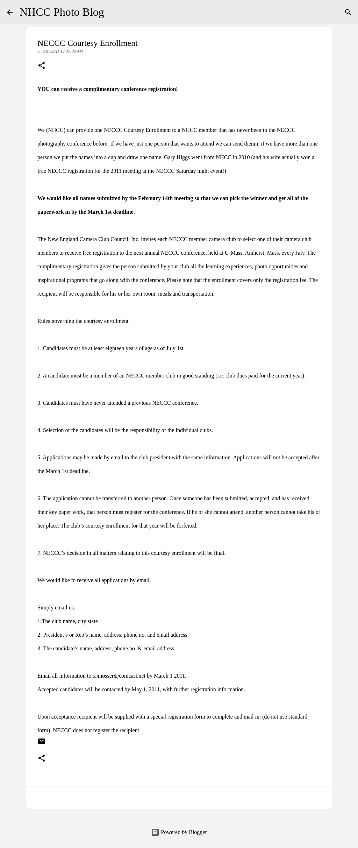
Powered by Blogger (179, 832)
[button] (41, 66)
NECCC (113, 130)
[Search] (114, 12)
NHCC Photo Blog (62, 12)
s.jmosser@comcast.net (119, 676)
